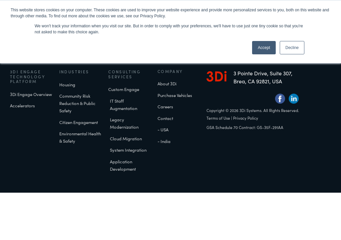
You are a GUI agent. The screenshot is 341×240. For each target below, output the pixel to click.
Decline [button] (292, 47)
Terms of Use (218, 124)
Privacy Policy (245, 124)
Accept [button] (264, 47)
